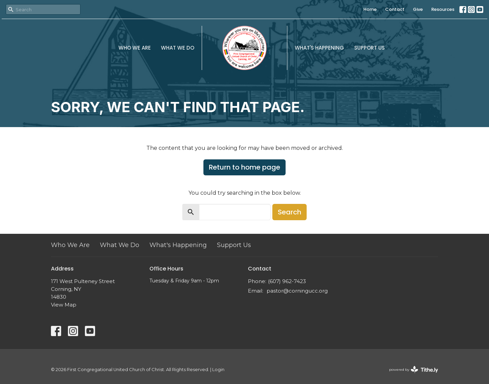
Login (218, 369)
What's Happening (319, 47)
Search (289, 212)
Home (370, 9)
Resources (442, 9)
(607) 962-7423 (287, 281)
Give (418, 9)
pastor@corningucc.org (297, 290)
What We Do (177, 47)
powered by (413, 369)
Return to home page (244, 167)
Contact (394, 9)
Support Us (369, 47)
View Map (63, 304)
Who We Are (135, 47)
